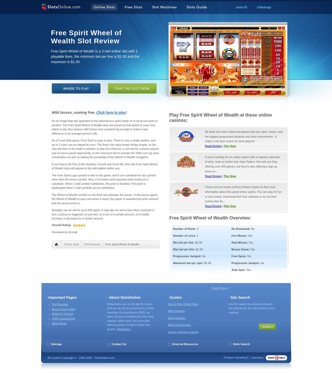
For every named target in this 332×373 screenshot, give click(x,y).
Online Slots (71, 244)
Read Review (213, 145)
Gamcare (256, 357)
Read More (123, 329)
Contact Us (119, 344)
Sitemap (56, 344)
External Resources (185, 344)
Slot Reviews (92, 244)
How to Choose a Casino (183, 331)
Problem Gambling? (236, 357)
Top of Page (218, 288)
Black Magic (59, 323)
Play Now (230, 145)
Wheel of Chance (62, 313)
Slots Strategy (176, 310)
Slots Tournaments (179, 324)
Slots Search (241, 344)
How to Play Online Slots (183, 304)
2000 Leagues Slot (63, 318)
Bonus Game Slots (63, 309)
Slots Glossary (177, 318)
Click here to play (111, 112)
